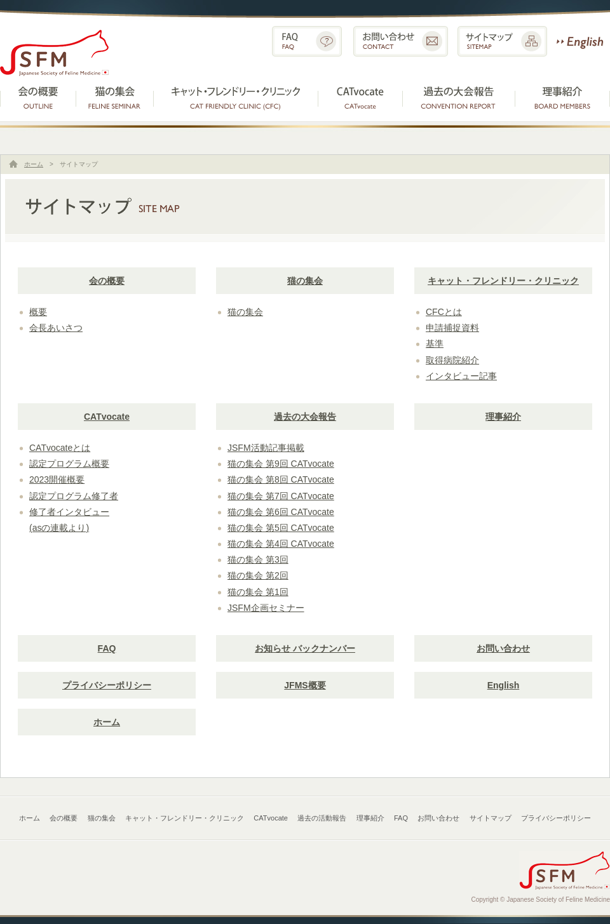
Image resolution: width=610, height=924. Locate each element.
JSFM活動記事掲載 (265, 448)
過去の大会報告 (305, 417)
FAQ (307, 41)
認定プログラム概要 (69, 464)
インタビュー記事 (461, 376)
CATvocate (360, 96)
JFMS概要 (304, 685)
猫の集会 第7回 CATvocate (280, 496)
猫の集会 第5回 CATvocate (280, 528)
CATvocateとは (59, 448)
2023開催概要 (57, 479)
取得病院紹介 (452, 360)
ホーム (33, 164)
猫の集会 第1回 (257, 592)
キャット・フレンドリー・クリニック (236, 96)
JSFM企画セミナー (265, 608)
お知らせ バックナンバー (305, 648)
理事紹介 (563, 96)
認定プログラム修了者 (73, 496)
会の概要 (38, 96)
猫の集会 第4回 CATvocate (280, 544)
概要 (38, 312)
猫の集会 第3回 (257, 559)
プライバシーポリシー (106, 685)
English (580, 41)
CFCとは (444, 312)
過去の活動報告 (459, 96)
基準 (435, 343)
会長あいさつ (56, 328)
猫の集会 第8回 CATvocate (280, 479)
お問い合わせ (400, 41)
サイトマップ (502, 41)
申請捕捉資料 (452, 328)
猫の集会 (114, 96)
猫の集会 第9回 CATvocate (280, 464)
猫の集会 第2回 (257, 575)
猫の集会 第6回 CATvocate (280, 512)
